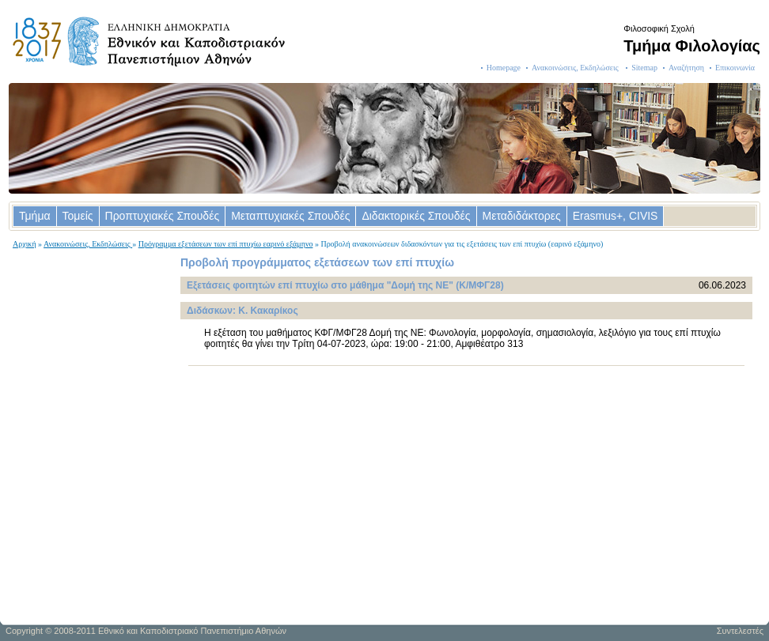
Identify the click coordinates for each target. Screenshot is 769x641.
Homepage (504, 67)
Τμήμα (35, 215)
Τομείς (78, 215)
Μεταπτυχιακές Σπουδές (290, 215)
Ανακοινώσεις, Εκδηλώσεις (576, 67)
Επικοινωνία (735, 67)
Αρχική (24, 243)
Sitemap (644, 67)
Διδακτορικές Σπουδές (416, 215)
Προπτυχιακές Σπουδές (162, 215)
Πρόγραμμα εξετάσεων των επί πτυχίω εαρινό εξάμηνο (225, 243)
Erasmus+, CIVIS (615, 215)
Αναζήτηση (686, 67)
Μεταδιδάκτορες (522, 215)
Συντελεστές (740, 630)
